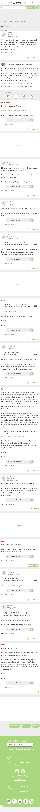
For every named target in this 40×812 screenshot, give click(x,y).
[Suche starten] (2, 7)
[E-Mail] (8, 96)
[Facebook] (16, 96)
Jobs (8, 762)
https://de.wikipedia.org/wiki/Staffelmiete (14, 110)
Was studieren (25, 762)
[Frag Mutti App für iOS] (17, 771)
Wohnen (4, 30)
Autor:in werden (12, 760)
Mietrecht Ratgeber (22, 68)
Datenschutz (24, 786)
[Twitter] (24, 96)
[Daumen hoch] (32, 120)
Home (8, 754)
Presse (22, 757)
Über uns (23, 754)
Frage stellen (31, 7)
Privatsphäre (24, 789)
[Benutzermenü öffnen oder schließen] (37, 2)
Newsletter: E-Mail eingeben (16, 741)
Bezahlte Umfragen (13, 765)
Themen (9, 757)
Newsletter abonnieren (20, 749)
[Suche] (33, 2)
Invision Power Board (17, 731)
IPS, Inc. (30, 731)
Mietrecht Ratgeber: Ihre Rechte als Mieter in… (20, 84)
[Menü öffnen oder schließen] (2, 2)
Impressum (24, 791)
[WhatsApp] (32, 96)
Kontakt (9, 789)
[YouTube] (9, 802)
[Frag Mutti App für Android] (23, 771)
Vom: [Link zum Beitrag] (2, 53)
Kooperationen (25, 760)
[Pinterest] (14, 802)
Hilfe (8, 786)
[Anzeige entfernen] (1, 806)
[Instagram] (20, 802)
